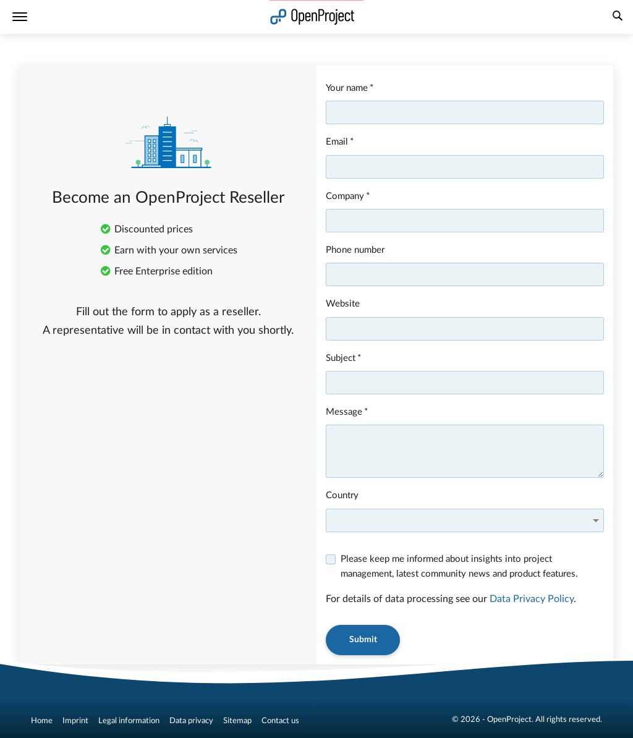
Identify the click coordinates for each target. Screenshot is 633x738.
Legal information (128, 720)
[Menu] (20, 17)
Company (345, 196)
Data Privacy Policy (532, 599)
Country (342, 495)
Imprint (75, 720)
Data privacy (191, 720)
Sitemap (237, 720)
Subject (340, 358)
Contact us (280, 720)
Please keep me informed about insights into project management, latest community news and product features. (459, 566)
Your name (347, 88)
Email (337, 141)
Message (344, 412)
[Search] (617, 17)
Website (343, 303)
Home (42, 720)
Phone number (355, 250)
